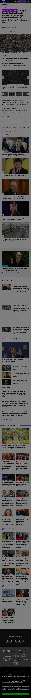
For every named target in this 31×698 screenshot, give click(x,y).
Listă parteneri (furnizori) (5, 691)
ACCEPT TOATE (15, 693)
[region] (15, 682)
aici (10, 679)
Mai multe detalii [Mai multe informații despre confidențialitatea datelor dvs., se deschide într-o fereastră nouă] (9, 674)
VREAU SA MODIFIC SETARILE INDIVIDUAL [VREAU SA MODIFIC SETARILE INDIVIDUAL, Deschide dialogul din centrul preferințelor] (15, 695)
